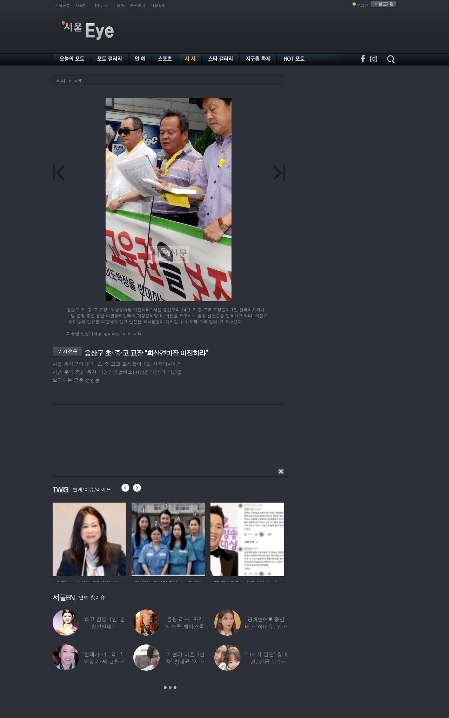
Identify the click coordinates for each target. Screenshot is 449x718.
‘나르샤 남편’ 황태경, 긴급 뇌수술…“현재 (265, 661)
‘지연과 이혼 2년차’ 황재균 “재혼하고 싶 (185, 661)
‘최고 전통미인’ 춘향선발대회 (103, 622)
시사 (60, 80)
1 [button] (165, 687)
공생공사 (138, 5)
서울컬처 (158, 5)
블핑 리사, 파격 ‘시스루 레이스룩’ (184, 622)
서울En (119, 5)
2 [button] (170, 687)
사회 (78, 80)
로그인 (362, 5)
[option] (89, 538)
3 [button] (175, 687)
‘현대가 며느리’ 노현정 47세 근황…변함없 (103, 661)
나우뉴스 (100, 5)
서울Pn (81, 5)
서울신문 (63, 5)
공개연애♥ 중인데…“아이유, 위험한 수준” (265, 626)
